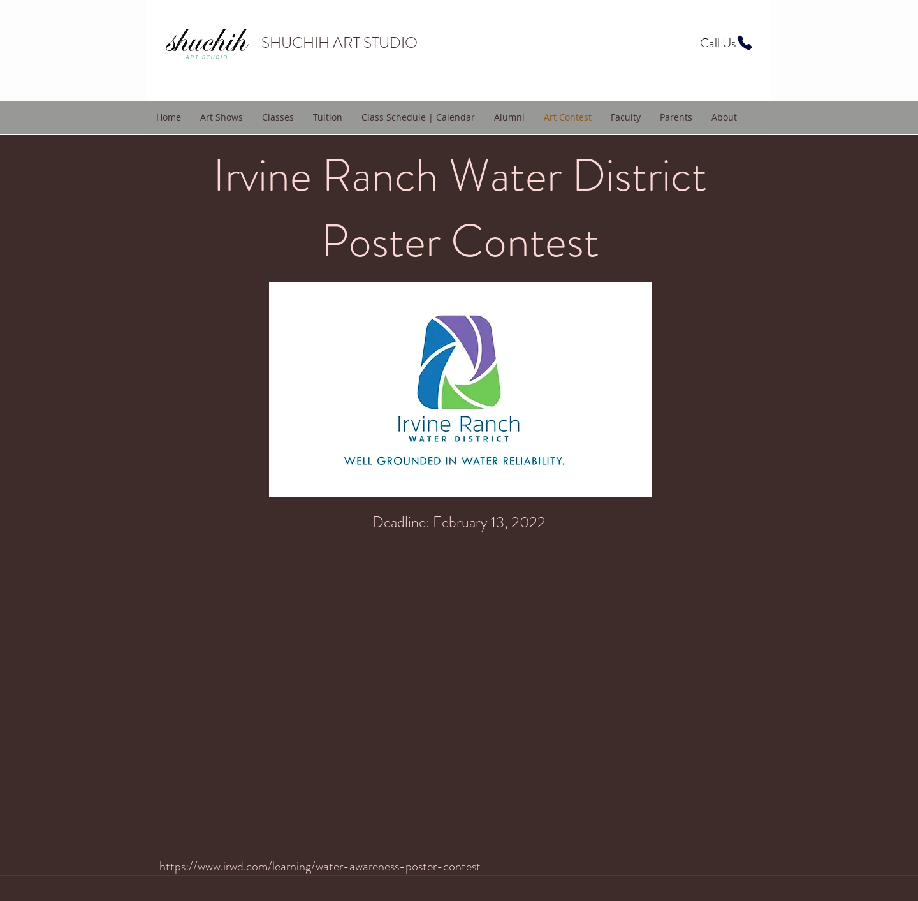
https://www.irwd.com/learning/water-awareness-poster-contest (320, 866)
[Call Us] (726, 42)
